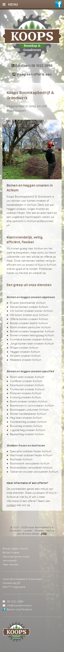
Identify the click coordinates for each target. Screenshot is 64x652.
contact (11, 505)
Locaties (28, 530)
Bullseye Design (31, 533)
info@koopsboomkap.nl (19, 605)
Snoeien (39, 530)
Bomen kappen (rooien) (15, 548)
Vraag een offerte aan (31, 74)
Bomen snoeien (11, 552)
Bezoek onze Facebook (19, 609)
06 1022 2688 (15, 601)
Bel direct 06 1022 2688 (32, 65)
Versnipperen (10, 560)
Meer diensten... (12, 564)
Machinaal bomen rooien (16, 556)
